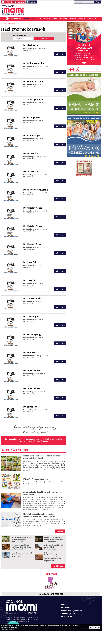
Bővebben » (60, 54)
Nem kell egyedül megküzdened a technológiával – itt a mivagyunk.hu (39, 515)
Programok (16, 19)
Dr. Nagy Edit (30, 262)
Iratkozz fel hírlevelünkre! (34, 441)
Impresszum (65, 608)
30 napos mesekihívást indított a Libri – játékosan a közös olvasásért (22, 547)
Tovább (60, 531)
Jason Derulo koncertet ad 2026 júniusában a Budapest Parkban (22, 555)
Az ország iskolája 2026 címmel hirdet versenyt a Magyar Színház (53, 539)
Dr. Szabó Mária (31, 352)
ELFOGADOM (94, 628)
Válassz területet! (19, 35)
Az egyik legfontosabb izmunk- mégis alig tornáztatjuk (42, 493)
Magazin (63, 19)
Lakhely (33, 2)
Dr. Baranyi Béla (31, 117)
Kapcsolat (65, 605)
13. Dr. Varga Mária (33, 99)
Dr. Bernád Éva (30, 153)
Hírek (39, 19)
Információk (29, 19)
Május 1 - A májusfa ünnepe (35, 479)
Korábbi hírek (58, 566)
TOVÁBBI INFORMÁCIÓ (7, 629)
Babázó (73, 19)
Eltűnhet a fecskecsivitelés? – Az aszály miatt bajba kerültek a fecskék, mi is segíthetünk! (53, 557)
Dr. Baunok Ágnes (32, 135)
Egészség (11, 23)
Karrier (82, 19)
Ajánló (47, 19)
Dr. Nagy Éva (29, 280)
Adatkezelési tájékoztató (71, 611)
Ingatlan (92, 19)
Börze (55, 19)
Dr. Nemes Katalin (32, 298)
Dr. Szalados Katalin (33, 63)
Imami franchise (67, 617)
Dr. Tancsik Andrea (33, 81)
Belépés (21, 2)
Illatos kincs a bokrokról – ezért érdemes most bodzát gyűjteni (41, 457)
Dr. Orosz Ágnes (31, 316)
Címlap (7, 19)
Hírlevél (9, 2)
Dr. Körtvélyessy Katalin (35, 189)
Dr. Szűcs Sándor (31, 370)
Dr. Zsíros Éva (30, 406)
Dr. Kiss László (30, 45)
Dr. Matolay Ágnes (32, 207)
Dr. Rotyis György (32, 334)
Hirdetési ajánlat (68, 614)
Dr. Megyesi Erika (32, 244)
